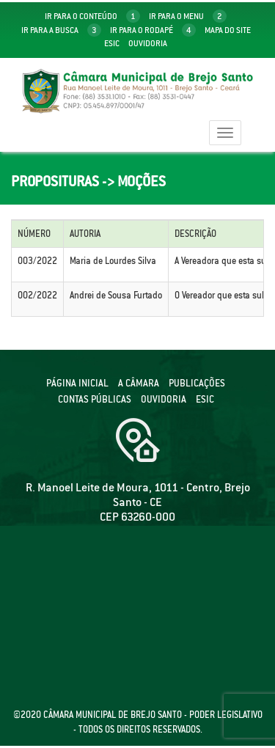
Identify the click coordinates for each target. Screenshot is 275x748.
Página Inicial (77, 383)
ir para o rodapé (153, 30)
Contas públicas (94, 399)
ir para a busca (61, 30)
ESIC (205, 399)
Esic (112, 43)
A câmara (138, 383)
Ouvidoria (147, 43)
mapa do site (228, 30)
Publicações (197, 383)
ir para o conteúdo (92, 16)
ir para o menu (188, 16)
